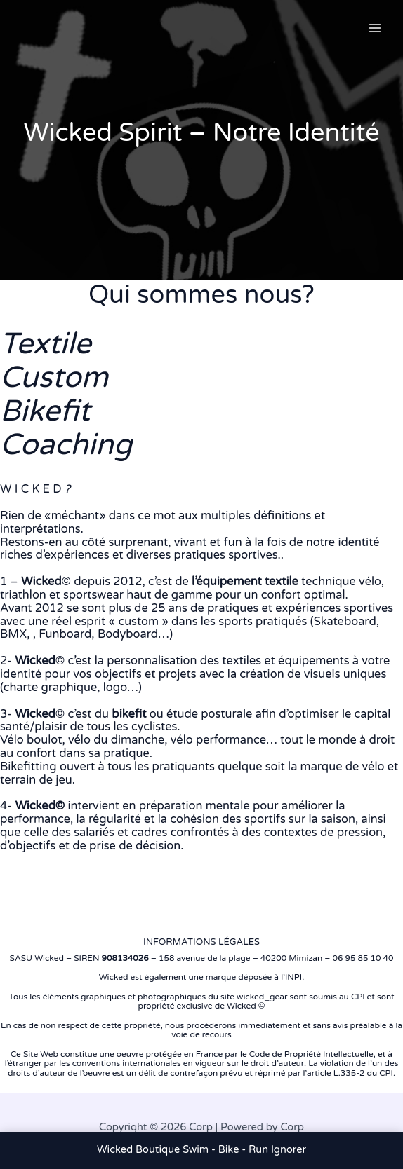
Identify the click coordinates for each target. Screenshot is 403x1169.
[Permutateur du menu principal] (375, 28)
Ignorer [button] (288, 1150)
